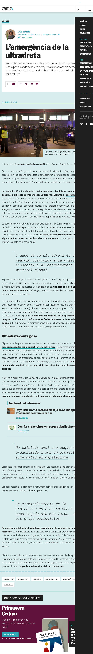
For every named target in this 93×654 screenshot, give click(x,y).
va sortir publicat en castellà (31, 166)
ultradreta (8, 587)
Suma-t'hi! (9, 637)
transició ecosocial (71, 581)
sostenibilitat (52, 581)
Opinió (5, 23)
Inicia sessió (86, 3)
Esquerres (37, 581)
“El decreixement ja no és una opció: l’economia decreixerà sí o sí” (47, 413)
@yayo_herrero (26, 40)
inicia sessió (27, 641)
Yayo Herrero (24, 34)
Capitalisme (8, 581)
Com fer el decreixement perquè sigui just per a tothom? (53, 429)
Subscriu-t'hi (69, 3)
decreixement (73, 197)
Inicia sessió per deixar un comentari (23, 600)
